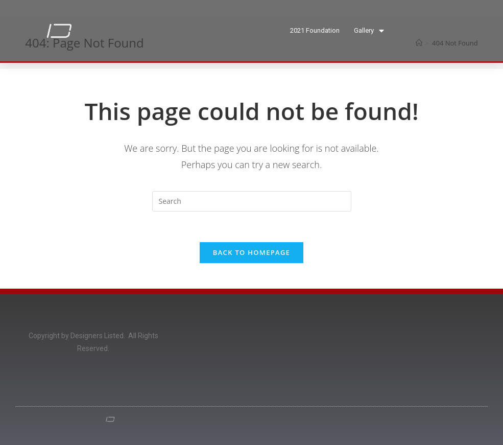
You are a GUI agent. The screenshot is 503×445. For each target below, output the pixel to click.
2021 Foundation (315, 30)
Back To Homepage (251, 252)
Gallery (369, 30)
